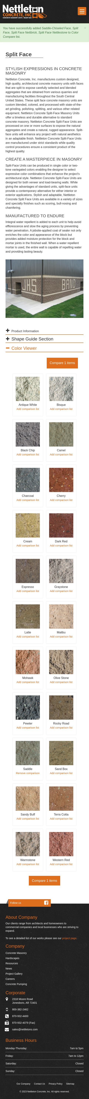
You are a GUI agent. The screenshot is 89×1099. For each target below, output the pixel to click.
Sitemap (70, 1084)
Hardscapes (12, 958)
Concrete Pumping (16, 984)
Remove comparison (28, 773)
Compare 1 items (62, 363)
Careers (10, 979)
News (9, 968)
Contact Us (39, 1084)
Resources (12, 963)
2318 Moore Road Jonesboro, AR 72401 (24, 1000)
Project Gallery (14, 973)
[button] (85, 28)
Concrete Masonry (16, 953)
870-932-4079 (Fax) (23, 1023)
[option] (44, 288)
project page (69, 938)
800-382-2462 (20, 1009)
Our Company (23, 1084)
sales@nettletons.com (25, 1029)
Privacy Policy (56, 1084)
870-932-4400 (20, 1016)
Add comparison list (27, 408)
